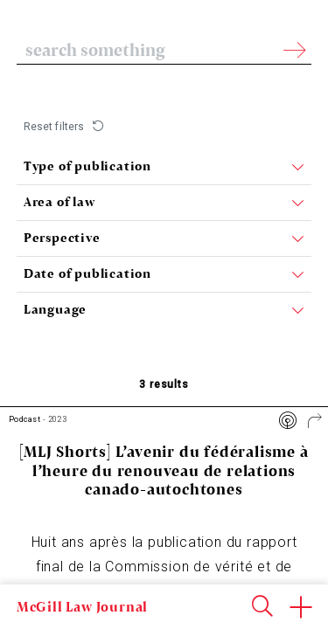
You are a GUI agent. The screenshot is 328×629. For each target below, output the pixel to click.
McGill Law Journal (82, 606)
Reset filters (54, 127)
